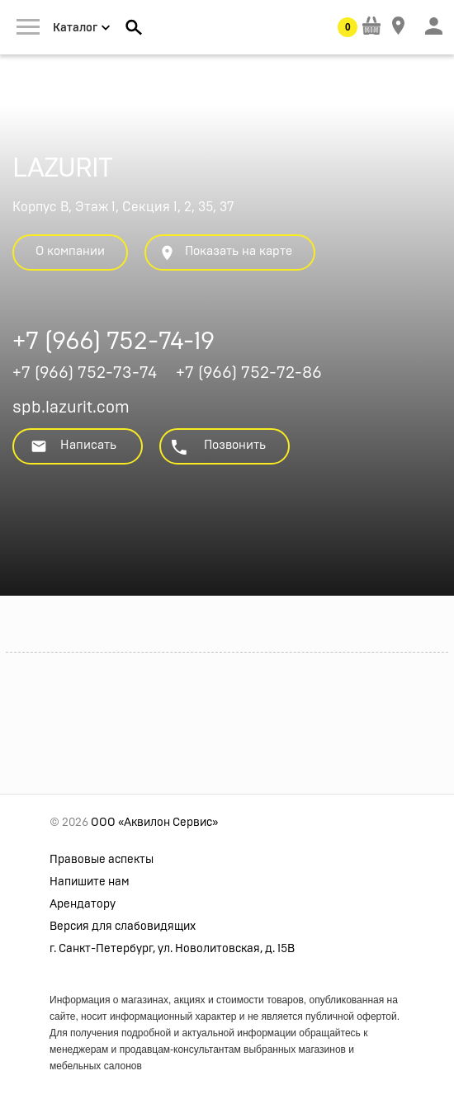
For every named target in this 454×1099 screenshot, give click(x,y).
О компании (70, 251)
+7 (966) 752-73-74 (84, 373)
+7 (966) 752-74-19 (113, 343)
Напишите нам (90, 882)
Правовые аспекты (102, 860)
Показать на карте (225, 253)
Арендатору (83, 904)
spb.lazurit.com (71, 407)
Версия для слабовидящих (123, 926)
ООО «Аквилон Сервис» (154, 822)
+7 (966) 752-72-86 (249, 373)
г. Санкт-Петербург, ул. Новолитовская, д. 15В (172, 949)
